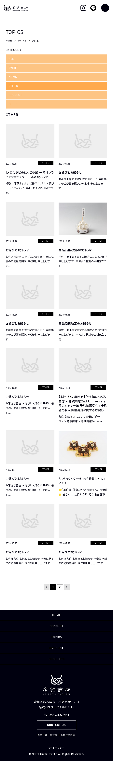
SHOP (13, 104)
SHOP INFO (56, 659)
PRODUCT (15, 95)
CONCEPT (56, 626)
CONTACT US (56, 725)
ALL (11, 59)
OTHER (13, 86)
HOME (56, 615)
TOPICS (56, 637)
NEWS (13, 77)
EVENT (13, 68)
